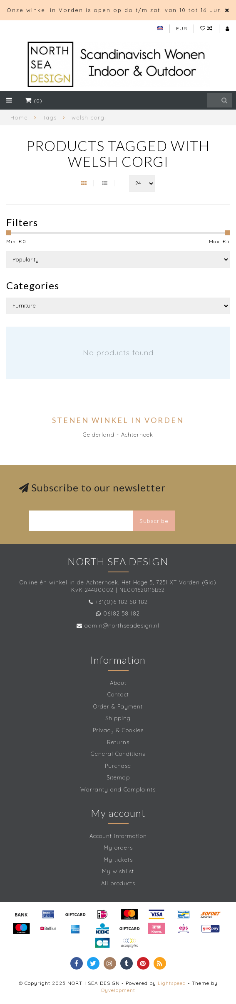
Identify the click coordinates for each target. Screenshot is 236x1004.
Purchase (118, 765)
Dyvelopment (118, 990)
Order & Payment (118, 706)
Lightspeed (172, 983)
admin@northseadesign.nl (121, 625)
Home (19, 117)
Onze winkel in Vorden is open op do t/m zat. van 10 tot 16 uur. (114, 10)
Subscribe (154, 521)
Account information (118, 836)
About (118, 682)
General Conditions (118, 753)
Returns (118, 742)
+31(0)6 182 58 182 (121, 601)
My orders (118, 847)
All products (118, 883)
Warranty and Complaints (118, 789)
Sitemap (118, 777)
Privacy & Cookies (118, 730)
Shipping (118, 718)
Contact (118, 694)
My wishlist (118, 871)
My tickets (118, 859)
